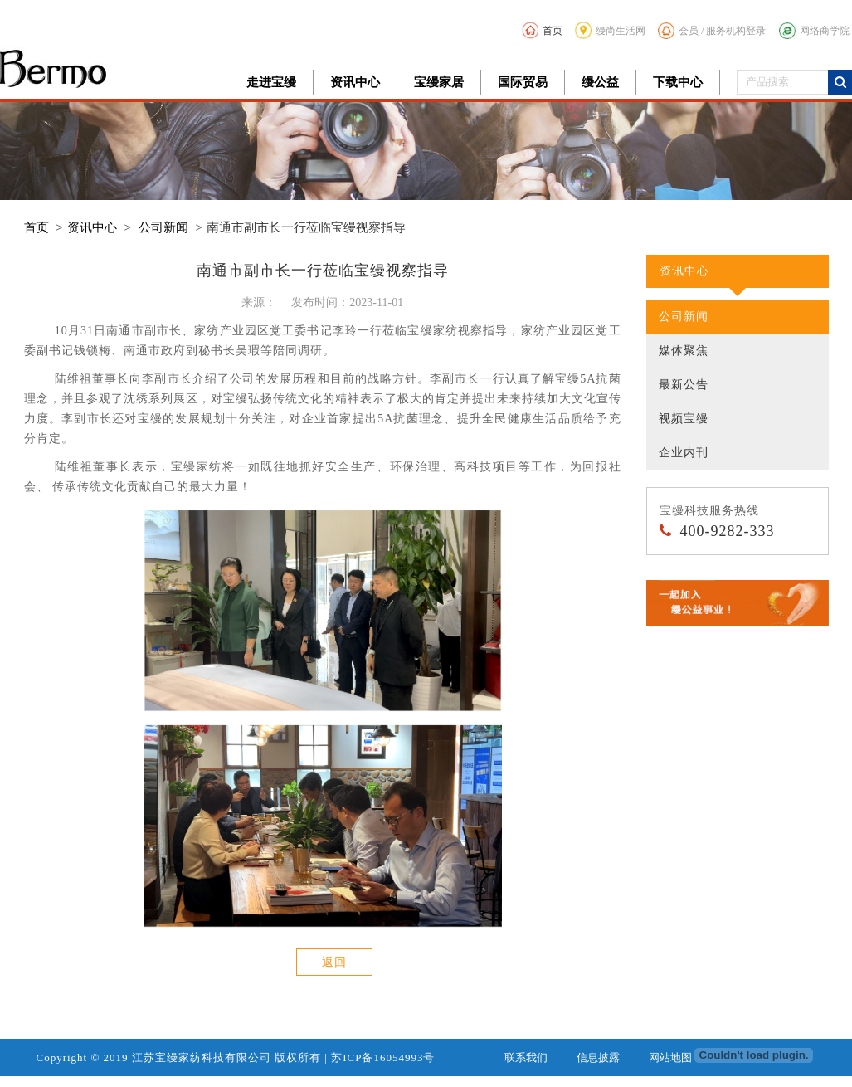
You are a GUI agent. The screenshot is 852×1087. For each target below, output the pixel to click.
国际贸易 (523, 82)
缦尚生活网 (610, 30)
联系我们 (526, 1057)
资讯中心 (355, 82)
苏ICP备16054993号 (383, 1057)
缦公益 (600, 82)
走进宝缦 (271, 82)
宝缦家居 (439, 82)
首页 (542, 30)
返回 (334, 962)
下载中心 (678, 82)
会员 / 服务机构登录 (712, 30)
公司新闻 (163, 227)
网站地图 (670, 1057)
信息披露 (598, 1057)
